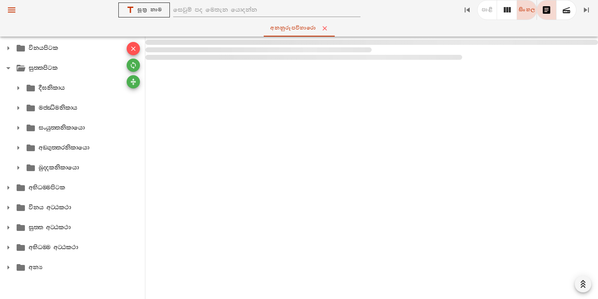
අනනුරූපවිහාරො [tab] (300, 28)
